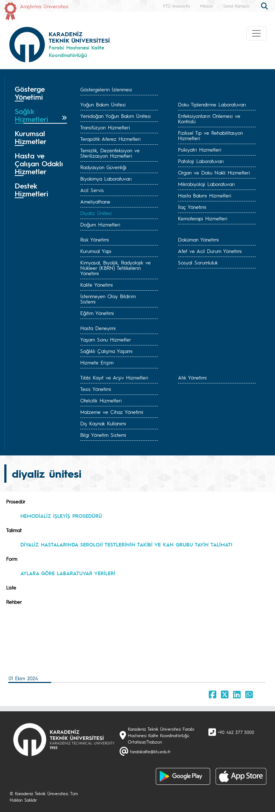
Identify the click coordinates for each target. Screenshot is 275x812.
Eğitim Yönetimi (97, 313)
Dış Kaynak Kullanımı (103, 423)
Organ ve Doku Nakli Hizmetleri (214, 172)
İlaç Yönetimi (192, 207)
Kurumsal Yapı (95, 251)
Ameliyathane (95, 201)
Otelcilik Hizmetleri (101, 400)
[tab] (41, 93)
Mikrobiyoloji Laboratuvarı (206, 184)
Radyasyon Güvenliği (103, 167)
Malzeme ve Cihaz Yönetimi (111, 412)
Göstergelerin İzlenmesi (106, 89)
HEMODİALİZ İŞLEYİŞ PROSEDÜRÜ (62, 515)
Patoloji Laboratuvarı (201, 161)
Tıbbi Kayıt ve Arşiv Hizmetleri (114, 377)
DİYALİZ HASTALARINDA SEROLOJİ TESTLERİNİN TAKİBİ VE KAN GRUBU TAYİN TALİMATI (126, 544)
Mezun (206, 6)
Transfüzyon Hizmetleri (105, 127)
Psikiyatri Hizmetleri (199, 149)
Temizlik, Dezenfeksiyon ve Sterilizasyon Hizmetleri (110, 153)
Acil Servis (92, 190)
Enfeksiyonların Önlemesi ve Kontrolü (209, 118)
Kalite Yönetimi (96, 284)
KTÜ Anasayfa (176, 6)
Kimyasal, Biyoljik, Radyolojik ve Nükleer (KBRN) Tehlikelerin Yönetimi (115, 267)
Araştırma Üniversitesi (44, 6)
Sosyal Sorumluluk (198, 262)
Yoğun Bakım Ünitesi (103, 104)
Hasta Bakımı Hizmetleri (204, 195)
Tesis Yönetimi (95, 389)
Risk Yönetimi (94, 239)
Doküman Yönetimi (198, 239)
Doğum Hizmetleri (100, 224)
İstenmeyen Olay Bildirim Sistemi (108, 299)
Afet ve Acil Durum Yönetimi (210, 251)
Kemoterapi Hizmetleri (202, 218)
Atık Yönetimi (192, 377)
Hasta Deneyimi (98, 328)
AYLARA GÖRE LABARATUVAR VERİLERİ (67, 573)
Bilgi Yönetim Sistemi (103, 434)
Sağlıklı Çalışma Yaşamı (106, 351)
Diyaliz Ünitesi (96, 213)
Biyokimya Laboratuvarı (106, 178)
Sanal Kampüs (236, 6)
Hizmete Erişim (97, 362)
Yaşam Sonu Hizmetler (105, 339)
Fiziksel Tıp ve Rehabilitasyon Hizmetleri (210, 135)
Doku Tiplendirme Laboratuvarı (212, 104)
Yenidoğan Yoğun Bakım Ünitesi (115, 116)
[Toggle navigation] (256, 33)
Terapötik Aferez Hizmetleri (110, 138)
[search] (265, 5)
